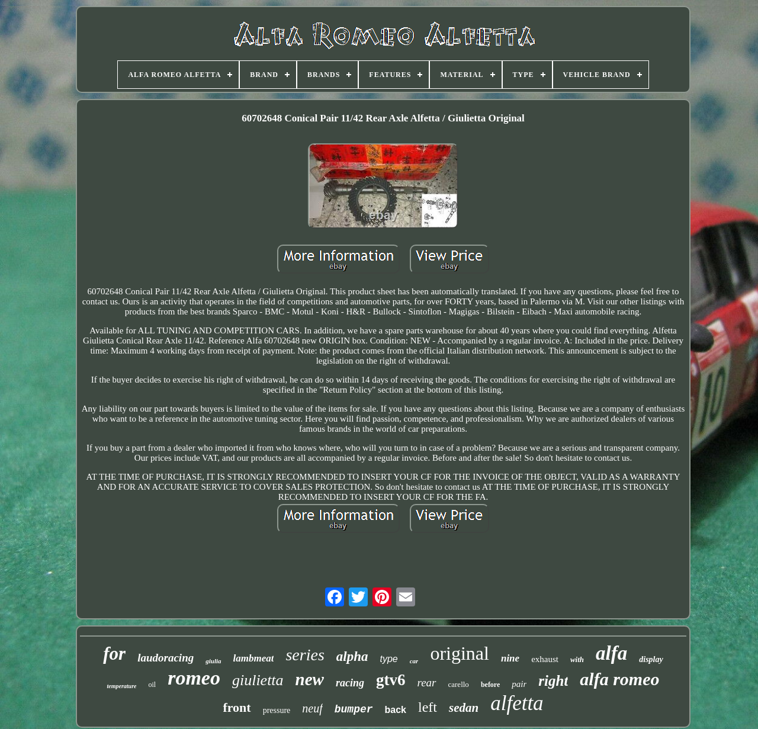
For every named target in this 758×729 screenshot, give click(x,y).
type (388, 659)
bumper (354, 709)
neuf (312, 708)
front (236, 707)
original (459, 653)
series (304, 654)
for (114, 653)
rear (426, 682)
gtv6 (391, 680)
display (651, 659)
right (553, 681)
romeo (194, 678)
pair (519, 684)
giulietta (258, 680)
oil (152, 684)
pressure (277, 710)
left (427, 707)
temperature (121, 686)
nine (510, 658)
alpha (352, 656)
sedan (463, 708)
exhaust (544, 659)
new (310, 679)
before (490, 684)
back (395, 710)
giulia (213, 660)
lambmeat (253, 658)
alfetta (516, 703)
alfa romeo (619, 679)
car (414, 660)
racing (350, 683)
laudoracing (165, 657)
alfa (611, 653)
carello (458, 684)
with (577, 659)
